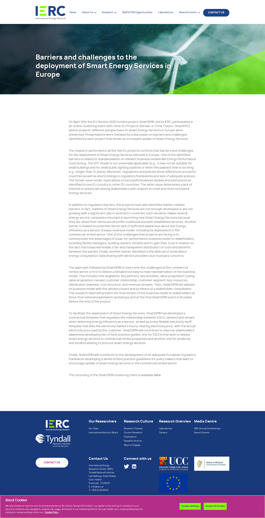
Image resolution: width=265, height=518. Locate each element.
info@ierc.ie (97, 487)
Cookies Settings (190, 508)
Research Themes (133, 429)
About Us (87, 12)
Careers (163, 433)
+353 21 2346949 (99, 490)
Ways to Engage (132, 445)
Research (107, 12)
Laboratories (165, 12)
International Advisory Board (103, 433)
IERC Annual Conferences (207, 429)
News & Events (188, 12)
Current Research (133, 433)
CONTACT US (216, 12)
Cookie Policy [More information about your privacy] (51, 514)
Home (72, 12)
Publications (130, 437)
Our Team (94, 429)
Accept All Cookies (215, 508)
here (157, 375)
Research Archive (133, 441)
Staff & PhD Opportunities (137, 12)
